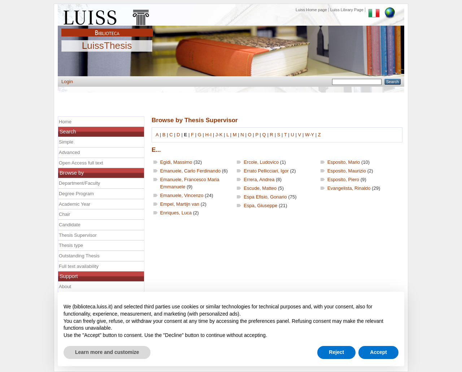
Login (67, 81)
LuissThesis (107, 46)
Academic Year (74, 204)
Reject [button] (336, 352)
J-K (219, 134)
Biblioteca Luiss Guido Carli (107, 28)
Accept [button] (378, 352)
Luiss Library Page (346, 10)
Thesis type (71, 245)
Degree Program (76, 193)
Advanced (69, 152)
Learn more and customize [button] (107, 352)
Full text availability (79, 266)
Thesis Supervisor (78, 235)
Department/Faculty (79, 183)
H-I (208, 134)
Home (65, 121)
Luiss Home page (311, 10)
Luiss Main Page (107, 16)
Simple (66, 142)
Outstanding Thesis (79, 255)
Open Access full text (81, 163)
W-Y (309, 134)
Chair (64, 214)
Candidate (69, 224)
